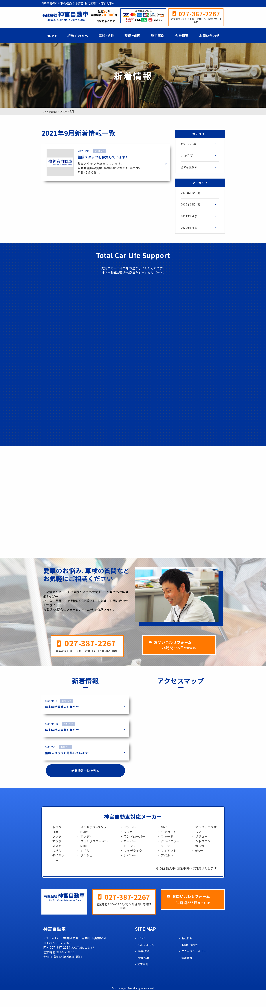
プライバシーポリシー (196, 968)
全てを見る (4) (191, 168)
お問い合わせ (209, 35)
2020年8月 (191, 231)
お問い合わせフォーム (182, 659)
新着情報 (187, 974)
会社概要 (182, 35)
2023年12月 (192, 195)
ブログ (188, 156)
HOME (51, 35)
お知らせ (189, 144)
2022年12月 (192, 207)
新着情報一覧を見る (85, 787)
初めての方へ (77, 35)
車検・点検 (106, 35)
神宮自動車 (126, 1005)
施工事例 (157, 35)
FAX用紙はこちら (84, 964)
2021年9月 (191, 219)
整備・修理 (132, 35)
